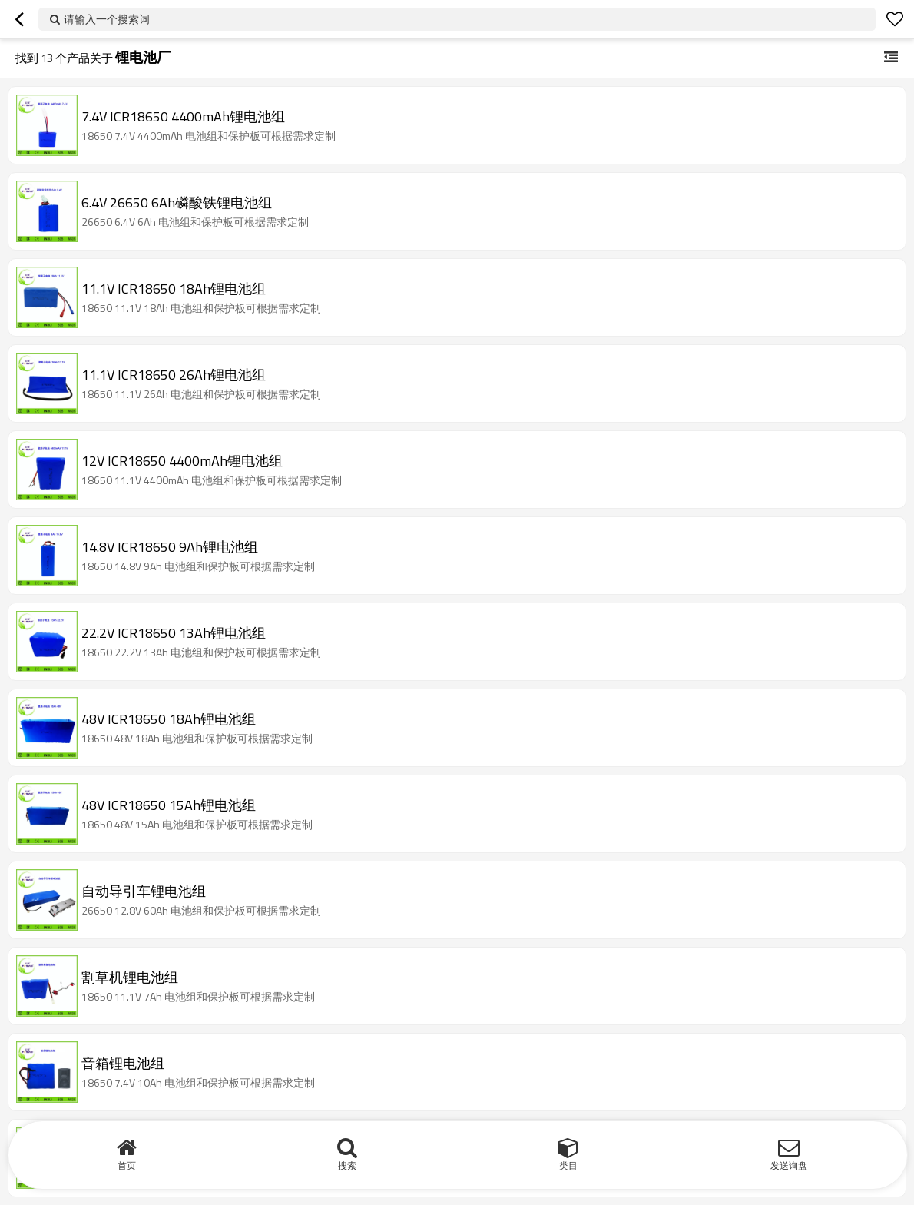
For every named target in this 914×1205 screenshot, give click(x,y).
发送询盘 (788, 1165)
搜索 (347, 1165)
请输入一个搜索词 (107, 19)
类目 (568, 1165)
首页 (127, 1165)
